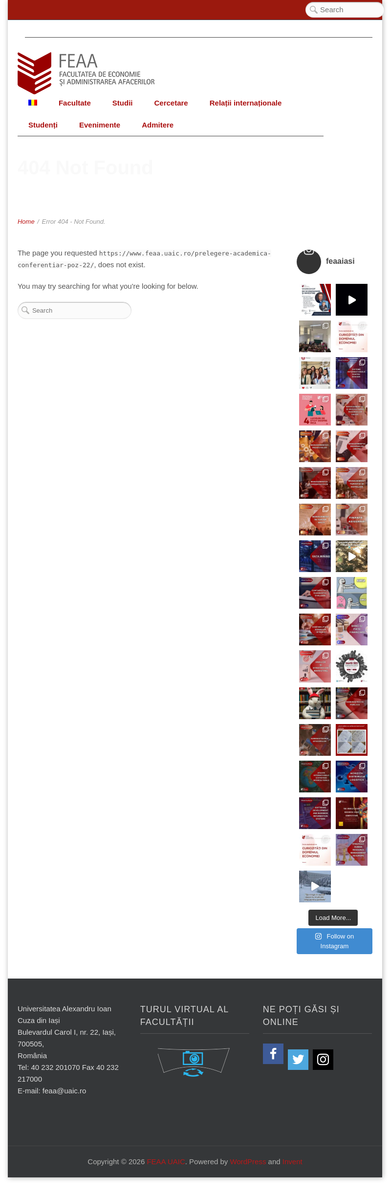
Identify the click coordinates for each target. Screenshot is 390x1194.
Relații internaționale (246, 103)
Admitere (157, 125)
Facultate (75, 103)
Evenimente (99, 125)
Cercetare (171, 103)
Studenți (43, 125)
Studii (122, 103)
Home (26, 221)
